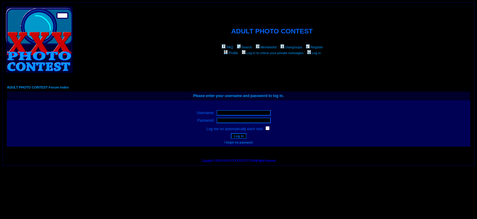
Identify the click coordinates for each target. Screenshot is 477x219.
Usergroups (291, 47)
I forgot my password (239, 142)
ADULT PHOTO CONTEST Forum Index (38, 87)
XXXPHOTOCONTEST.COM (237, 160)
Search (244, 47)
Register (314, 47)
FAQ (227, 47)
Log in (314, 53)
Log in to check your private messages (273, 53)
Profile (231, 53)
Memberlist (266, 47)
